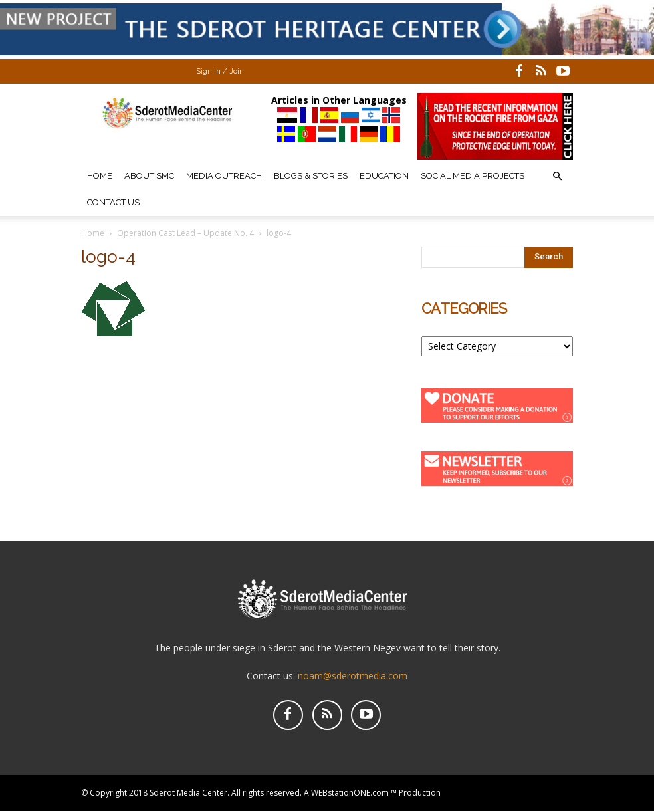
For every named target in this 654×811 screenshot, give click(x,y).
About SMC (149, 176)
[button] (557, 176)
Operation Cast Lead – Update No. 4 (185, 233)
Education (384, 176)
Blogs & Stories (311, 176)
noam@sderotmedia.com (352, 675)
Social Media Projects (472, 176)
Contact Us (113, 202)
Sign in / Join (220, 71)
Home (99, 176)
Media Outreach (224, 176)
